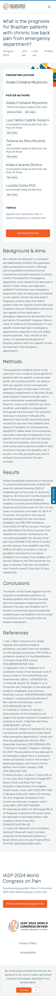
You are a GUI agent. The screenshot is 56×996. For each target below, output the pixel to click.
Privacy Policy (28, 943)
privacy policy (27, 982)
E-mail (32, 112)
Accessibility (28, 952)
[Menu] (49, 6)
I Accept (24, 990)
